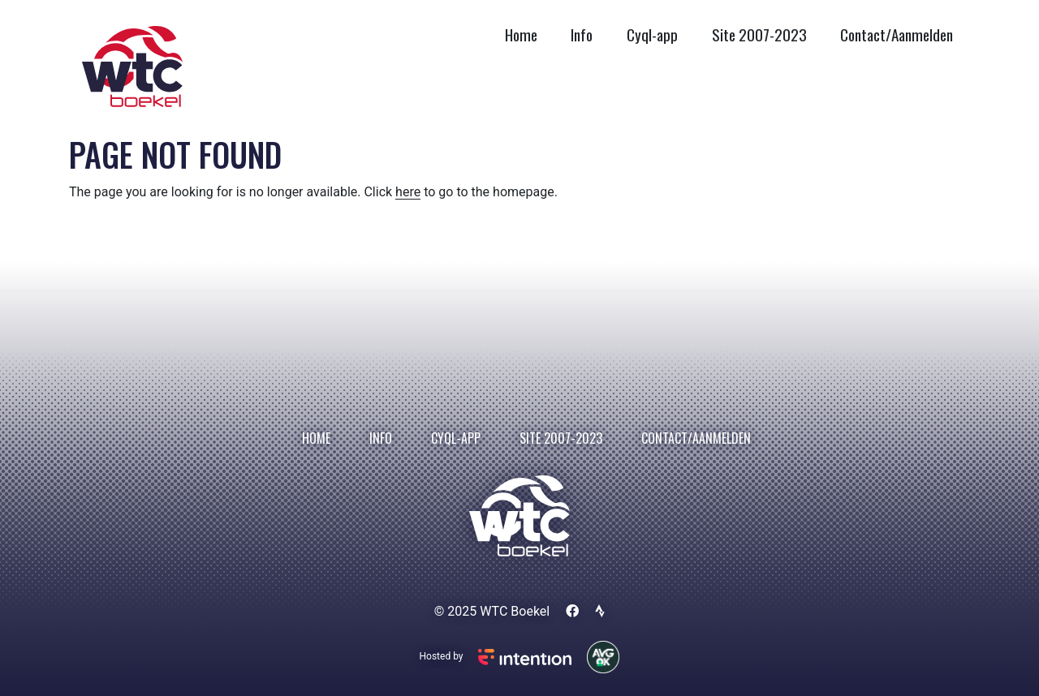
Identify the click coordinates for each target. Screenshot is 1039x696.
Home (521, 34)
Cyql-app (652, 34)
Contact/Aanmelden (896, 34)
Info (582, 34)
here (407, 192)
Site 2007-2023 (759, 34)
